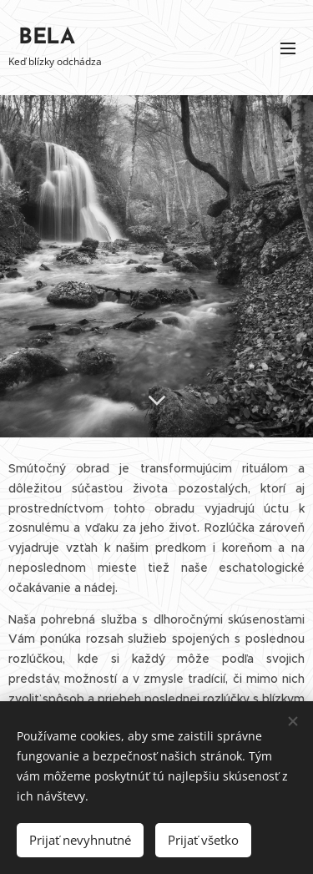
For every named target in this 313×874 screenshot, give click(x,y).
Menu (287, 48)
